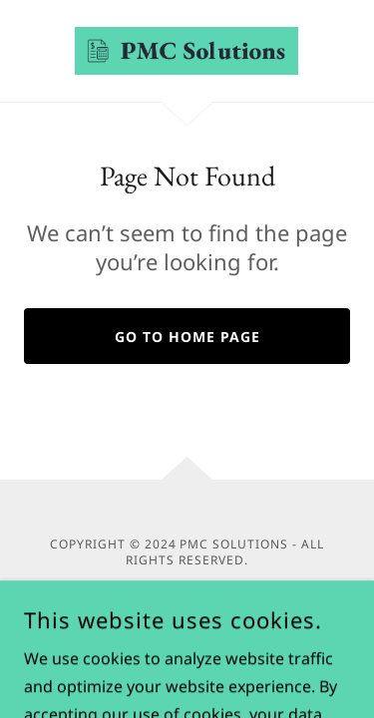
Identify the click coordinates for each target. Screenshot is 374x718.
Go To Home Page (187, 336)
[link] (186, 51)
